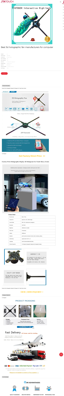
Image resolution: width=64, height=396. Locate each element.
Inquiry (4, 73)
